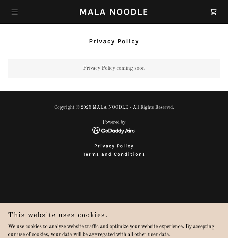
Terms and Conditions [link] (114, 154)
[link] (114, 13)
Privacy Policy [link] (114, 146)
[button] (24, 12)
